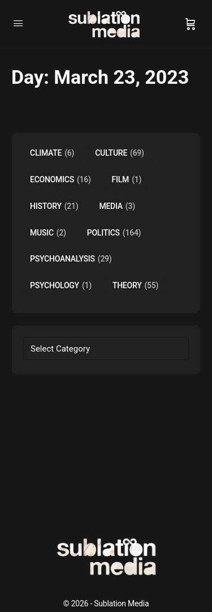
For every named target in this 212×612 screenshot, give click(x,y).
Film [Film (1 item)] (127, 179)
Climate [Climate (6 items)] (52, 153)
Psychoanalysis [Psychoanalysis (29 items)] (71, 259)
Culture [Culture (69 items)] (119, 153)
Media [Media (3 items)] (117, 206)
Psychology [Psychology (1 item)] (61, 285)
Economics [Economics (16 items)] (60, 179)
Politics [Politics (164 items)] (114, 233)
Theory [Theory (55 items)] (135, 285)
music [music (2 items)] (48, 233)
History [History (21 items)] (54, 206)
